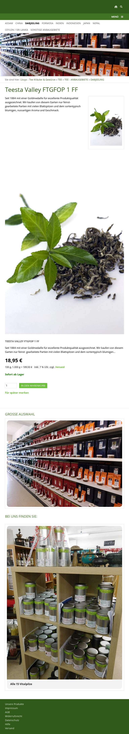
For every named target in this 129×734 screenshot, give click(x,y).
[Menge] (11, 385)
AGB (7, 712)
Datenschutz (12, 720)
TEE (60, 79)
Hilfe (7, 724)
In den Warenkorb (33, 385)
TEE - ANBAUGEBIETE (76, 79)
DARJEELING (97, 79)
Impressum (11, 708)
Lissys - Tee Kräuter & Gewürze (37, 79)
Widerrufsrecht (13, 716)
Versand (60, 367)
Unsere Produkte (14, 704)
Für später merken (17, 392)
